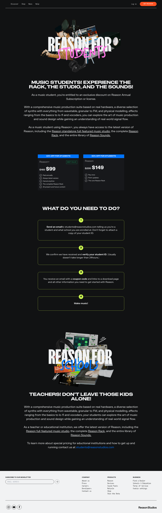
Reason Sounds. (100, 135)
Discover (14, 4)
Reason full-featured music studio (47, 431)
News (30, 4)
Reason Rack (96, 431)
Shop (23, 4)
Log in (134, 4)
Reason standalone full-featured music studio (81, 131)
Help (37, 4)
